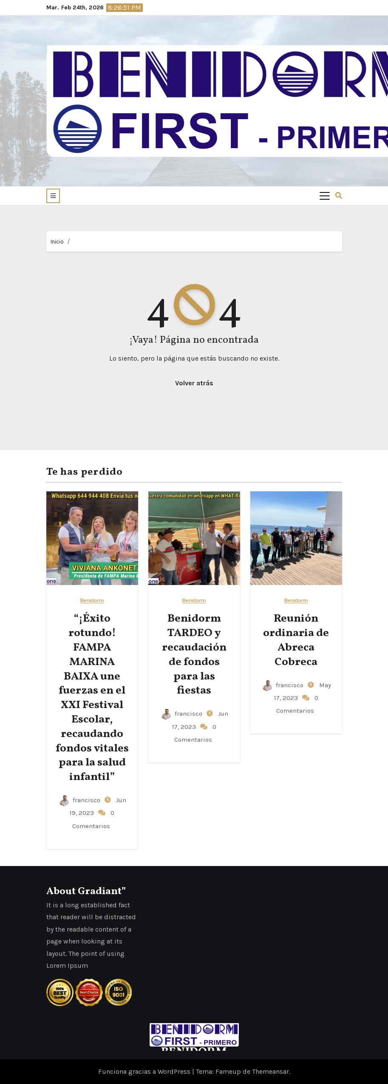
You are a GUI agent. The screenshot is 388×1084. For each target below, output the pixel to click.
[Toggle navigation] (324, 195)
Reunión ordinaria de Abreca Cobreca (296, 640)
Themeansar (270, 1071)
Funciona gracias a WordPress (145, 1071)
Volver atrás (194, 383)
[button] (53, 196)
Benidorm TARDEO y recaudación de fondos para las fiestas (194, 654)
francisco (79, 800)
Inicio (57, 241)
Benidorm (92, 600)
